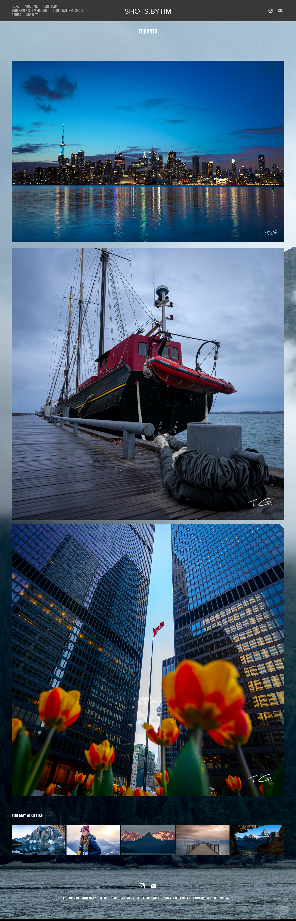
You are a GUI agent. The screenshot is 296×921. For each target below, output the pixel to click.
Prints (16, 15)
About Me (31, 6)
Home (15, 6)
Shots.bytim (148, 11)
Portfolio (50, 6)
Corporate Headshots (68, 10)
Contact (32, 15)
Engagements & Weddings (29, 10)
